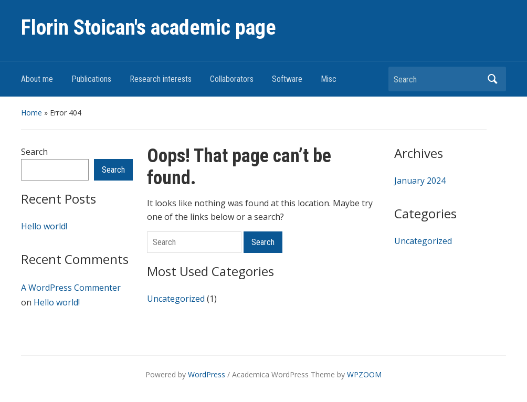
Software (287, 79)
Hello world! (44, 226)
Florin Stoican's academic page (148, 27)
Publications (91, 79)
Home (31, 113)
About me (37, 79)
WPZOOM (364, 374)
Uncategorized (176, 298)
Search (493, 79)
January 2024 (420, 180)
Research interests (161, 79)
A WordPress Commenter (71, 287)
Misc (328, 79)
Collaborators (232, 79)
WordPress (206, 374)
